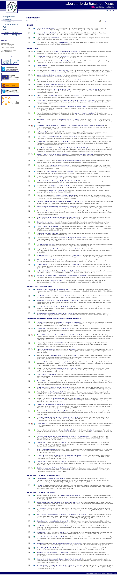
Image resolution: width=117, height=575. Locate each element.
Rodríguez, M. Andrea (74, 106)
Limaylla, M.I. (41, 56)
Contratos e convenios (10, 24)
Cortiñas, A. (52, 75)
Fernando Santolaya (77, 125)
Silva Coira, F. (92, 113)
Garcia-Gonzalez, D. (55, 137)
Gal (107, 10)
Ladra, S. (77, 119)
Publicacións (7, 19)
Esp (110, 10)
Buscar (40, 21)
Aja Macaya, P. (41, 119)
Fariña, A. (57, 51)
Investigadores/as (9, 17)
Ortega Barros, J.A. (43, 374)
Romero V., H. (41, 322)
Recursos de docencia (10, 32)
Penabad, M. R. (64, 70)
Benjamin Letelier (42, 436)
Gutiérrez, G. (55, 70)
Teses (5, 30)
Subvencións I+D (8, 22)
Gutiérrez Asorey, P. (54, 148)
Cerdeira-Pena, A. (42, 154)
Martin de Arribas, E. (57, 165)
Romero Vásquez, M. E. (53, 125)
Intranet (113, 573)
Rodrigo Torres (99, 125)
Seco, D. (77, 80)
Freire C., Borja (41, 226)
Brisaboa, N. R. (53, 95)
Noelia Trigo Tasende (65, 119)
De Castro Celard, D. (43, 201)
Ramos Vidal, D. (42, 100)
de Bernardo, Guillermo (56, 154)
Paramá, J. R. (62, 217)
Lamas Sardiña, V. (42, 75)
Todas (36, 21)
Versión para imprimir (106, 21)
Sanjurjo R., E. (41, 222)
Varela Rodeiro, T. (51, 28)
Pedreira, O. (77, 95)
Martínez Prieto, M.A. (86, 154)
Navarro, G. (76, 51)
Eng (113, 10)
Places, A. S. (91, 100)
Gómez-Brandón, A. (66, 51)
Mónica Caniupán (89, 125)
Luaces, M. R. (41, 28)
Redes (5, 27)
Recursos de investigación (11, 35)
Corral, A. (65, 181)
